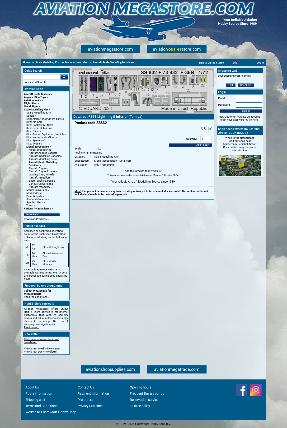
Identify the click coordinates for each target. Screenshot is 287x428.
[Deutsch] (247, 62)
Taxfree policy (140, 406)
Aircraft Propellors (40, 177)
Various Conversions (41, 183)
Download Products (35, 219)
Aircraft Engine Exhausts (43, 171)
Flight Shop (30, 103)
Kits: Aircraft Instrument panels (45, 118)
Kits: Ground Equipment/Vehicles (46, 134)
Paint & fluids (34, 196)
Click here (252, 119)
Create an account (249, 116)
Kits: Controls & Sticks (39, 125)
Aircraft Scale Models (37, 94)
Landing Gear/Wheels (41, 174)
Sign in (246, 110)
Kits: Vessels (34, 143)
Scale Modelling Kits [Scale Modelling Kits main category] (38, 112)
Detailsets (125, 160)
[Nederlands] (229, 62)
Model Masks (34, 193)
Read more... (31, 327)
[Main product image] (143, 112)
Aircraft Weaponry (39, 187)
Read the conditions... (37, 297)
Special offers (34, 202)
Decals (30, 115)
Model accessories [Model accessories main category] (40, 149)
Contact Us (86, 387)
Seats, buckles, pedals (42, 180)
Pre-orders (85, 400)
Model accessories (37, 146)
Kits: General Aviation (39, 128)
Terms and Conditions (41, 406)
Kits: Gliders (33, 131)
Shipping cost (35, 400)
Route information (38, 393)
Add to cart (202, 144)
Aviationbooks (32, 100)
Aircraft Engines (38, 168)
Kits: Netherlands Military (41, 137)
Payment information (93, 393)
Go (64, 77)
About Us (32, 387)
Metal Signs (31, 106)
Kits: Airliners (34, 122)
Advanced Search (35, 82)
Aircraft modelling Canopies (45, 156)
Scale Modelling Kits (36, 109)
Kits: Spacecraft (36, 140)
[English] (235, 62)
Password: (224, 104)
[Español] (241, 62)
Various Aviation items (37, 208)
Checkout (245, 85)
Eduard (98, 152)
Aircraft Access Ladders (43, 152)
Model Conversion (36, 190)
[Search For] (42, 77)
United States (216, 62)
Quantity (191, 138)
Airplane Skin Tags (35, 97)
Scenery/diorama (36, 199)
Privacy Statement (91, 406)
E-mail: (222, 98)
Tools (29, 205)
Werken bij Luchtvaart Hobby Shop (50, 412)
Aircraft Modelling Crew (43, 159)
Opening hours (140, 387)
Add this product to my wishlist (143, 171)
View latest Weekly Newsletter (42, 348)
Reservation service (144, 400)
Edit (231, 85)
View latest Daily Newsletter (40, 351)
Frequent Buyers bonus (147, 393)
